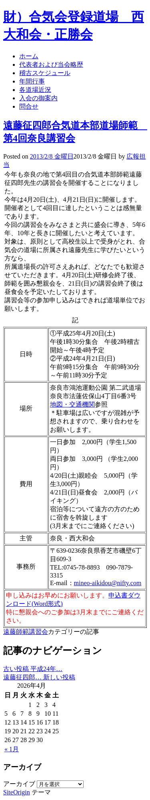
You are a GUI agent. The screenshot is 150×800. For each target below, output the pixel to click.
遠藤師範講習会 (25, 631)
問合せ (28, 106)
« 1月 (11, 749)
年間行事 (32, 81)
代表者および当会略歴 (51, 64)
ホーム (28, 56)
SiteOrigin (16, 792)
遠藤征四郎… (39, 677)
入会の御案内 (38, 98)
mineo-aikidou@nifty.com (108, 583)
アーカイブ (19, 783)
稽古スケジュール (44, 72)
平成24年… (32, 668)
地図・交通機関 (72, 404)
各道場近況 (35, 89)
